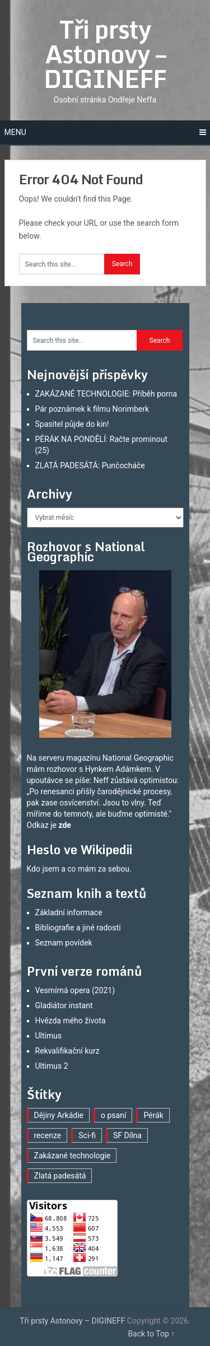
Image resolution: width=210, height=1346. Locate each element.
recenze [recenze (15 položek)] (48, 1135)
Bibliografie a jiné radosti (78, 927)
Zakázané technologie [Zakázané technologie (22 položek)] (72, 1155)
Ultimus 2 (51, 1065)
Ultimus (48, 1035)
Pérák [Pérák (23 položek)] (153, 1115)
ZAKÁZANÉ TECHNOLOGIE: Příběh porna (106, 393)
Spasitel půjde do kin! (72, 424)
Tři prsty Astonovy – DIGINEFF (105, 54)
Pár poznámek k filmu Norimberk (92, 408)
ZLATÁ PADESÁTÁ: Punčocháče (90, 465)
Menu (15, 132)
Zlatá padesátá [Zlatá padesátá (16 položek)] (60, 1175)
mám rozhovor (52, 769)
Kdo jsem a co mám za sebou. (79, 868)
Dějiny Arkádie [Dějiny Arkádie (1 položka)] (59, 1115)
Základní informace (68, 912)
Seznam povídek (63, 942)
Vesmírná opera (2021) (75, 990)
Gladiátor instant (64, 1005)
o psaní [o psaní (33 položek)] (113, 1115)
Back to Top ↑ (151, 1333)
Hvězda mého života (70, 1020)
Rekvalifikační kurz (67, 1050)
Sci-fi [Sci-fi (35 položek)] (87, 1135)
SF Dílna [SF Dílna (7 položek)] (127, 1135)
